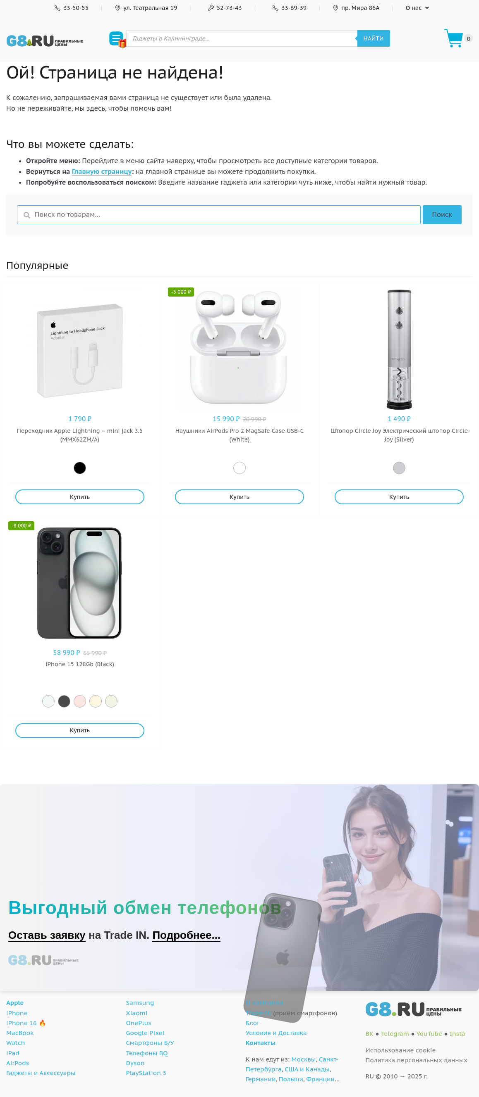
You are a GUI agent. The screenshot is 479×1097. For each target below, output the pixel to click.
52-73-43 (224, 8)
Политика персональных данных (417, 1060)
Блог (253, 1023)
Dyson (135, 1063)
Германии (260, 1079)
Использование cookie (401, 1050)
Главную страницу (102, 171)
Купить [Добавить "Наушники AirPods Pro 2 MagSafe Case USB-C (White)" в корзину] (239, 497)
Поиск (442, 214)
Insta (457, 1034)
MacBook (20, 1033)
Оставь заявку (47, 935)
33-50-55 (71, 8)
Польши (291, 1079)
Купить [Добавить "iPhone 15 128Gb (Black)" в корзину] (80, 730)
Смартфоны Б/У (150, 1043)
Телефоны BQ (147, 1053)
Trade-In (258, 1013)
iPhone (17, 1013)
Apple (15, 1003)
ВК (370, 1034)
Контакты (260, 1043)
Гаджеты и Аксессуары (40, 1073)
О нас (414, 8)
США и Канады (307, 1069)
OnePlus (138, 1023)
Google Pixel (145, 1033)
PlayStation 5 (146, 1073)
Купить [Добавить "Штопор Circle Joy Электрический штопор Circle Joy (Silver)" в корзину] (399, 497)
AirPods (17, 1063)
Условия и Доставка (276, 1033)
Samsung (140, 1003)
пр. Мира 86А (356, 8)
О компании (264, 1003)
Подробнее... (186, 935)
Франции (320, 1079)
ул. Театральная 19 (146, 8)
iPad (12, 1053)
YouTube (429, 1034)
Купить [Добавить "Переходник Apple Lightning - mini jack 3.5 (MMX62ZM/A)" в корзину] (80, 497)
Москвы (304, 1059)
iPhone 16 (21, 1023)
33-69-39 (289, 8)
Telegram (395, 1034)
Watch (15, 1043)
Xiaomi (137, 1013)
